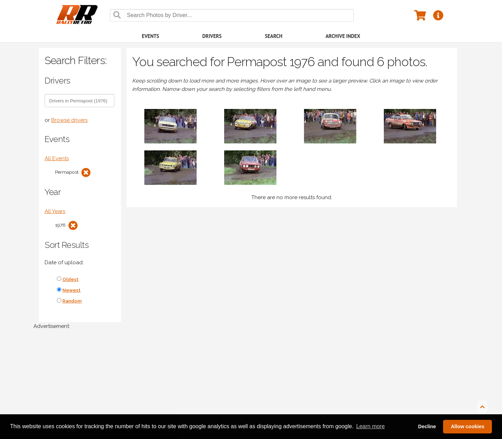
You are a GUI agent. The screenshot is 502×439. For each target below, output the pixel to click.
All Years (55, 211)
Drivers (212, 36)
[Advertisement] (242, 388)
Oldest (70, 279)
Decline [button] (427, 426)
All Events (57, 158)
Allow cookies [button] (467, 426)
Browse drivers (69, 120)
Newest (71, 290)
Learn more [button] (370, 426)
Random (72, 301)
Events (150, 36)
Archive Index (343, 36)
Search (273, 36)
